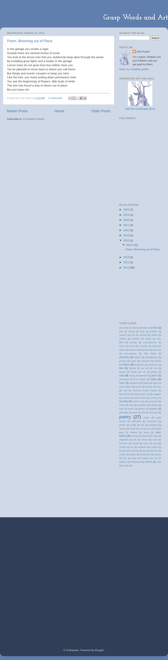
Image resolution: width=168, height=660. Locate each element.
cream (122, 346)
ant (130, 328)
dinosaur (157, 350)
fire (142, 364)
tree (125, 458)
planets (145, 412)
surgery (154, 447)
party (121, 409)
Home (59, 111)
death (155, 346)
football (132, 368)
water (134, 458)
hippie (146, 383)
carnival (143, 335)
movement (153, 401)
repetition (153, 425)
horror (138, 387)
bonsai (132, 331)
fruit (155, 368)
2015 (126, 240)
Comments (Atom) (34, 119)
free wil (144, 368)
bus (133, 335)
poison (146, 417)
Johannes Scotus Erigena (144, 390)
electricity (124, 357)
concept (133, 342)
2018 (126, 235)
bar (137, 328)
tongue (133, 454)
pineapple (123, 412)
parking (154, 405)
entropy (122, 361)
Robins (122, 429)
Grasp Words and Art (135, 17)
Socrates (123, 443)
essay (133, 361)
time (156, 451)
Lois (147, 394)
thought (146, 451)
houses (149, 387)
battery (145, 328)
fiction (126, 364)
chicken (122, 339)
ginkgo (154, 372)
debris (122, 350)
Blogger (99, 650)
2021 (126, 225)
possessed (152, 421)
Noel (131, 405)
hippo (155, 383)
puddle (133, 425)
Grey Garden (140, 379)
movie (122, 405)
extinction (145, 361)
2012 (126, 262)
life (128, 394)
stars (155, 443)
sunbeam (142, 447)
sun (131, 447)
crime (132, 346)
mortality (123, 401)
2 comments (55, 98)
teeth (128, 451)
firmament (153, 364)
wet (155, 458)
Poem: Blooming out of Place (29, 41)
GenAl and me (138, 372)
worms (148, 461)
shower (134, 436)
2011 (126, 267)
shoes (146, 432)
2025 (126, 209)
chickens (136, 339)
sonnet (135, 443)
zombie (125, 465)
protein (122, 425)
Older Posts (100, 111)
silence (145, 436)
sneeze (144, 439)
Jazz (159, 387)
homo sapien (125, 387)
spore (145, 443)
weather (145, 458)
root (141, 429)
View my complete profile (133, 69)
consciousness (150, 342)
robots (133, 429)
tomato (122, 454)
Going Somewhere (138, 375)
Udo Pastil (143, 51)
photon (142, 409)
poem (155, 412)
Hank (122, 383)
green (154, 375)
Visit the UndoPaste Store (140, 108)
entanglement (151, 357)
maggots (157, 394)
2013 (126, 257)
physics (153, 408)
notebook (142, 405)
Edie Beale (150, 353)
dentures (133, 350)
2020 (126, 230)
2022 (126, 219)
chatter (154, 335)
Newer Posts (17, 111)
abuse (122, 328)
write (159, 462)
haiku (154, 379)
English (137, 357)
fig (136, 364)
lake (121, 394)
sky (135, 439)
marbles (126, 398)
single (155, 436)
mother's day (138, 401)
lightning (137, 394)
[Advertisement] (52, 546)
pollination (136, 421)
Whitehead (136, 462)
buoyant (123, 335)
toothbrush (145, 454)
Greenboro (124, 379)
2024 (126, 214)
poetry (125, 416)
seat (149, 429)
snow (155, 439)
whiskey (123, 462)
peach (131, 409)
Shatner (133, 432)
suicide (122, 447)
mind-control (140, 398)
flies (121, 368)
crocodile (143, 346)
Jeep (125, 390)
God (121, 375)
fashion (157, 361)
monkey (154, 398)
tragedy (157, 454)
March (130, 244)
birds (155, 327)
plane (135, 412)
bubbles (153, 331)
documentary (130, 353)
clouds (148, 339)
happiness (134, 383)
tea (120, 451)
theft (137, 451)
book (142, 331)
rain (142, 425)
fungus (122, 372)
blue (121, 331)
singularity (124, 439)
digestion (145, 350)
